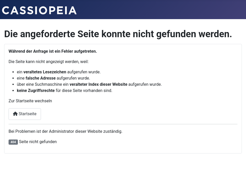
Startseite (25, 113)
